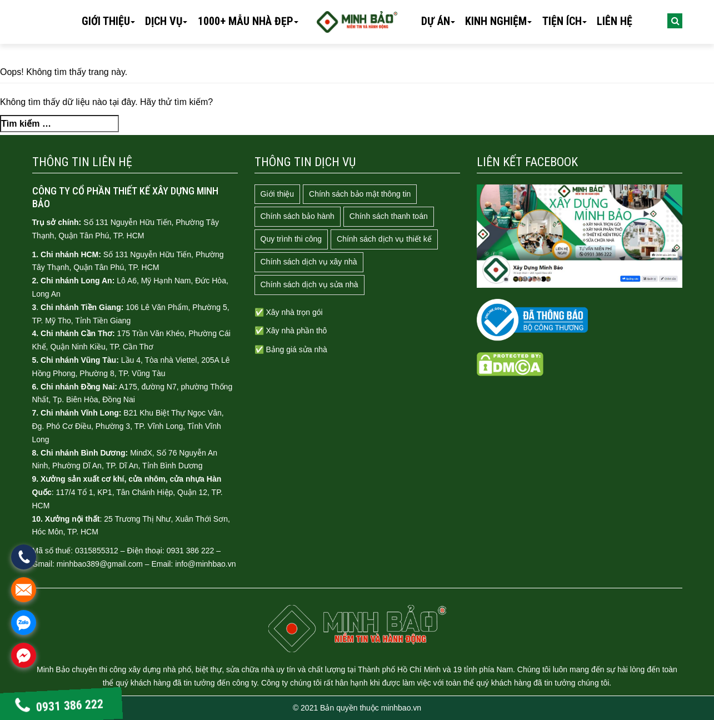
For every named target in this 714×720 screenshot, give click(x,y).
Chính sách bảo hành (297, 216)
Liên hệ (614, 21)
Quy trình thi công (291, 238)
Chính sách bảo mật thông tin (360, 193)
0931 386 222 (59, 706)
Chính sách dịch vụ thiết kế (384, 238)
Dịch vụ (163, 21)
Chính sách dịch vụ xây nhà (309, 261)
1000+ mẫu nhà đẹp (245, 21)
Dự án (435, 21)
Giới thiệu (106, 21)
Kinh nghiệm (496, 21)
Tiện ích (562, 21)
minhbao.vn (401, 707)
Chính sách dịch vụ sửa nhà (309, 284)
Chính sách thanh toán (388, 216)
